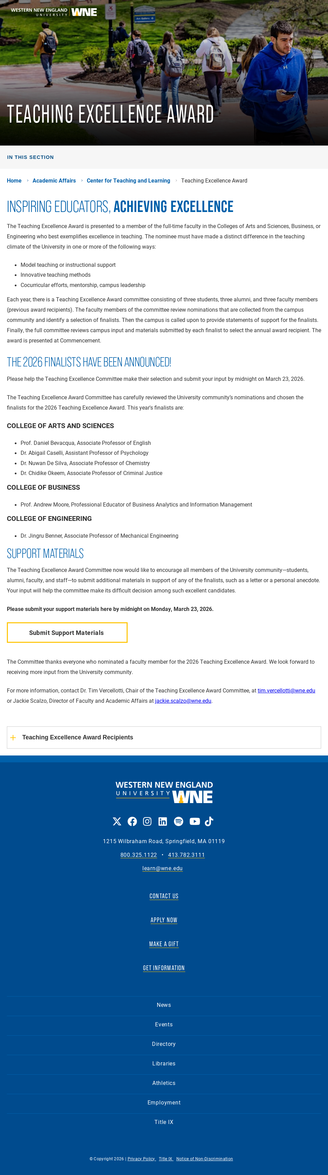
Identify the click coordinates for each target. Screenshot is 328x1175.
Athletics (164, 1082)
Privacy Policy (142, 1158)
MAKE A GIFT (164, 944)
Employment (164, 1102)
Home (14, 180)
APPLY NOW (164, 920)
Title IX (163, 1121)
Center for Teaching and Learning (128, 180)
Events (164, 1024)
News (164, 1004)
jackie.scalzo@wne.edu (183, 700)
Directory (164, 1043)
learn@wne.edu (162, 868)
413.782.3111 (186, 855)
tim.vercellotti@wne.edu (286, 690)
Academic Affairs (54, 180)
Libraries (164, 1063)
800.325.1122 (138, 855)
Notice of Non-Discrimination (204, 1158)
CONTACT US (164, 896)
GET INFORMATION (164, 968)
